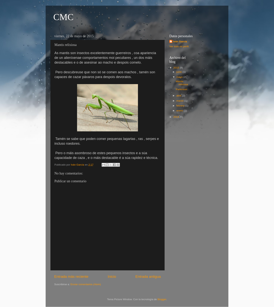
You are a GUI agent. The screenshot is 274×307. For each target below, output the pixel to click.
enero (180, 110)
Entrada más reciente (71, 277)
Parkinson (181, 89)
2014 (176, 116)
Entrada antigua (148, 277)
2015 (176, 67)
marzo (180, 100)
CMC (63, 17)
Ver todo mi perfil (179, 46)
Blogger (162, 299)
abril (179, 95)
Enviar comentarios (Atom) (86, 284)
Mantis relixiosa (182, 83)
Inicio (112, 277)
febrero (180, 105)
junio (179, 71)
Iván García (180, 41)
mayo (179, 77)
